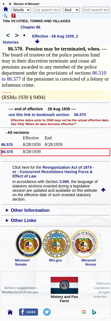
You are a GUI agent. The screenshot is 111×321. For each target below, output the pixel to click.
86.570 (7, 144)
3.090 (64, 181)
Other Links (23, 220)
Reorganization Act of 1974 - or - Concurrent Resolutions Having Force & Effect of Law (53, 171)
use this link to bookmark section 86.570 (47, 114)
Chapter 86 (30, 27)
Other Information (30, 210)
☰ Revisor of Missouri (22, 3)
